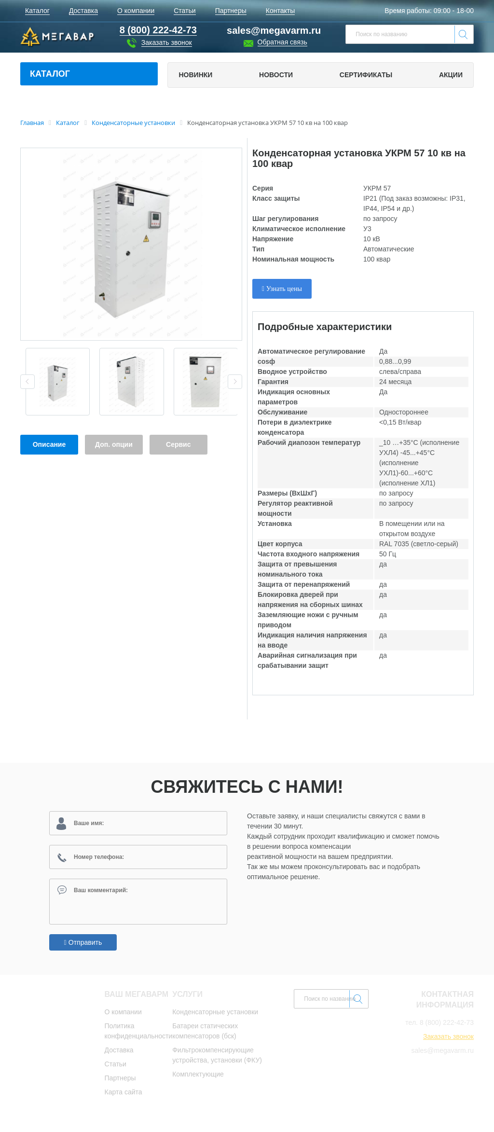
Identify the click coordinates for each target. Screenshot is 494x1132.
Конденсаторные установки (215, 1014)
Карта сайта (123, 1094)
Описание (49, 444)
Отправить (83, 944)
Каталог (50, 74)
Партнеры (120, 1080)
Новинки (195, 75)
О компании (123, 1014)
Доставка (119, 1052)
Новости (276, 75)
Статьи (115, 1066)
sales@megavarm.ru (274, 30)
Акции (451, 75)
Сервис (178, 444)
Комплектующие (198, 1076)
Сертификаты (366, 75)
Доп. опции (114, 444)
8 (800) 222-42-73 (447, 1024)
